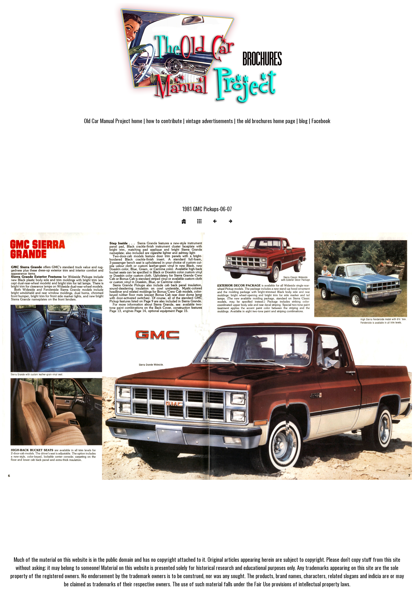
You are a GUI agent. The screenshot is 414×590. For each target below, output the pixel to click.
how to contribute (164, 121)
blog (303, 121)
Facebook (321, 121)
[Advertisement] (207, 168)
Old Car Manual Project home (113, 121)
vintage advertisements (209, 121)
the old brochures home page (266, 121)
